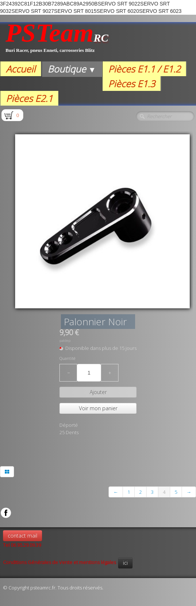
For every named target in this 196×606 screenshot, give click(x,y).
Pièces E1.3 (131, 83)
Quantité (67, 358)
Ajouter (98, 392)
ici (125, 562)
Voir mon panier (98, 408)
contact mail (22, 535)
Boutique (72, 69)
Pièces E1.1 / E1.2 (144, 69)
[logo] (57, 42)
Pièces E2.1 (29, 98)
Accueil (20, 69)
